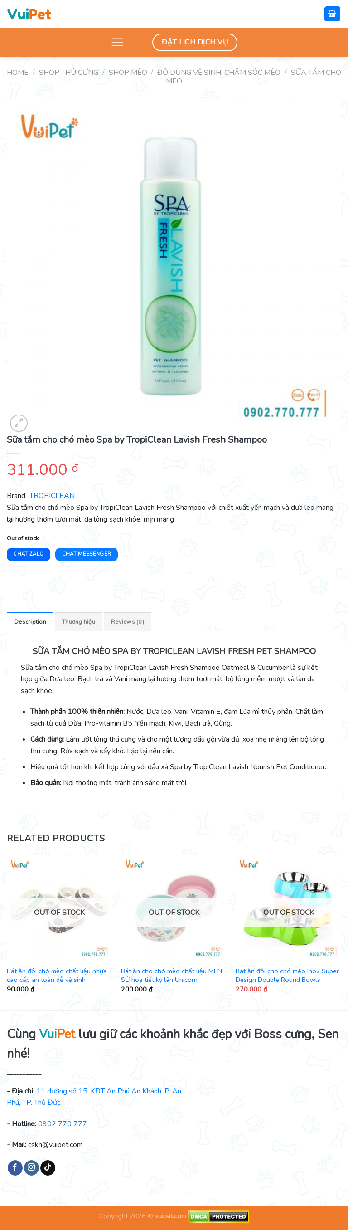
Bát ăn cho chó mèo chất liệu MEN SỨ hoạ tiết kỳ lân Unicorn (171, 975)
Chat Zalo (28, 554)
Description (30, 622)
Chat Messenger (86, 554)
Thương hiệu (78, 622)
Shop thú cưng (68, 73)
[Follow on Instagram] (31, 1168)
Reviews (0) (127, 622)
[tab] (30, 621)
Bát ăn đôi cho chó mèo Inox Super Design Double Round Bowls (287, 975)
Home (18, 73)
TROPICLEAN (52, 496)
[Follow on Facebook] (15, 1168)
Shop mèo (128, 73)
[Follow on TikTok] (47, 1168)
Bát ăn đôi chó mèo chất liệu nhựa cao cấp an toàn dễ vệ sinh (57, 975)
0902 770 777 (62, 1124)
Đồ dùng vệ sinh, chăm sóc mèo (218, 73)
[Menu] (117, 42)
